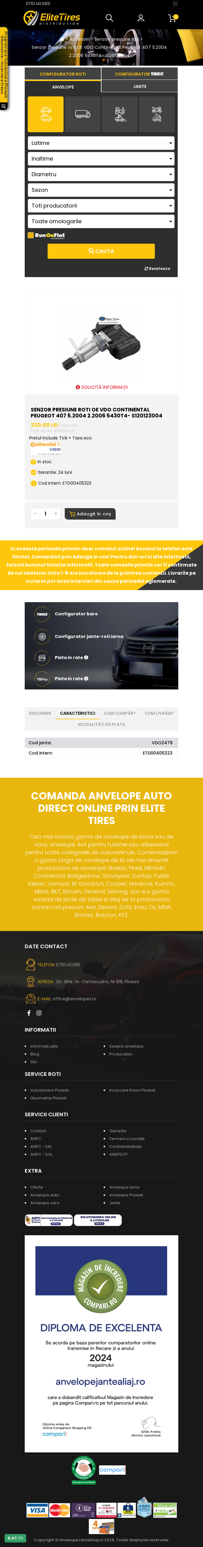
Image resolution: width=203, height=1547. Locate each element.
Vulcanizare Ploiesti (49, 1090)
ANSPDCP (118, 1154)
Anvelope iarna (124, 1187)
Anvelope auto (44, 1195)
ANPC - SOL (41, 1154)
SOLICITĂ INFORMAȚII (102, 387)
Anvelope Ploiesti (126, 1195)
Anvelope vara (44, 1203)
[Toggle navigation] (175, 3)
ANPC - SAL (41, 1146)
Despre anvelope (126, 1046)
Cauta (101, 251)
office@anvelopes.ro (74, 999)
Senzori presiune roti (117, 39)
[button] (111, 18)
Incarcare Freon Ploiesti (132, 1090)
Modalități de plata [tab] (101, 724)
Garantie (117, 1131)
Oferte (36, 1187)
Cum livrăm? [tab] (159, 713)
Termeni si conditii (127, 1139)
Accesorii (79, 39)
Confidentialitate (125, 1146)
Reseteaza (157, 268)
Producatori (121, 1054)
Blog (34, 1054)
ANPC (35, 1139)
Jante (114, 1203)
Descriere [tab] (40, 713)
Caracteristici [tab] (77, 713)
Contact (38, 1131)
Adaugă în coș (90, 514)
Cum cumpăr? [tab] (120, 713)
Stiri (33, 1062)
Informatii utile (44, 1046)
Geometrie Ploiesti (48, 1098)
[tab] (63, 86)
